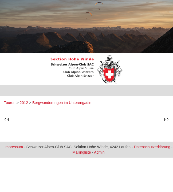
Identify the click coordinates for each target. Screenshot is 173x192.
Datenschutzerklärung (152, 147)
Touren (9, 103)
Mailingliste (81, 152)
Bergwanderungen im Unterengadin (61, 103)
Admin (99, 152)
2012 (24, 103)
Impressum (14, 147)
